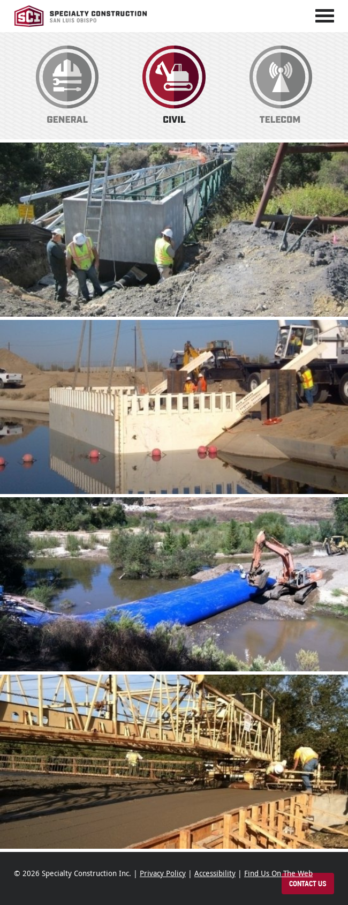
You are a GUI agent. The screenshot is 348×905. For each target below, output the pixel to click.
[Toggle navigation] (324, 16)
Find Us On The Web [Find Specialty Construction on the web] (278, 873)
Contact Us (308, 884)
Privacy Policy (163, 873)
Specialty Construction (81, 16)
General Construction (67, 87)
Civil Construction (174, 87)
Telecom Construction (280, 87)
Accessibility (215, 873)
